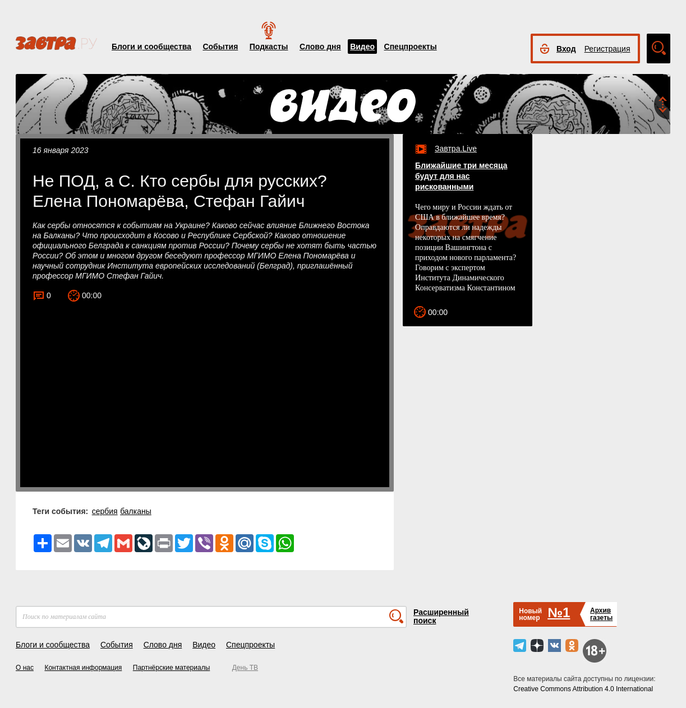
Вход (566, 48)
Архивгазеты (601, 614)
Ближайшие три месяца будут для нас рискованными (461, 176)
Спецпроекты (410, 46)
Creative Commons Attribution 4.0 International (583, 689)
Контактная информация (83, 668)
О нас (25, 668)
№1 (558, 612)
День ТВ (245, 668)
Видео (362, 46)
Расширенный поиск (441, 616)
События (220, 46)
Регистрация (607, 48)
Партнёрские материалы (171, 668)
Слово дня (320, 46)
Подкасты (269, 46)
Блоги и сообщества (151, 46)
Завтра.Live (456, 148)
